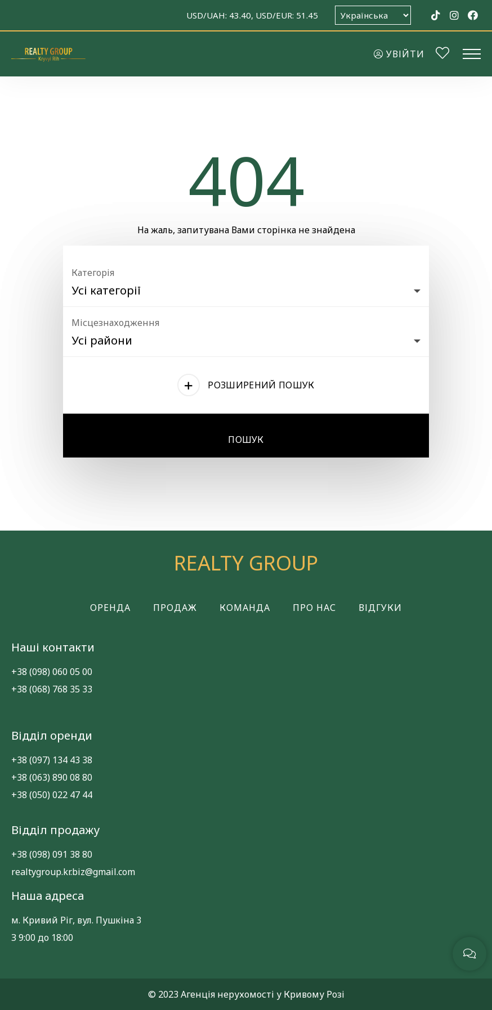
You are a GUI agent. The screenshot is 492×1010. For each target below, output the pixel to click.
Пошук (246, 439)
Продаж (175, 607)
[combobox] (246, 288)
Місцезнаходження (115, 322)
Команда (245, 607)
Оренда (110, 607)
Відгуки (380, 607)
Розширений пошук (261, 385)
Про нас (314, 607)
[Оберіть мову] (373, 15)
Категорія (92, 272)
